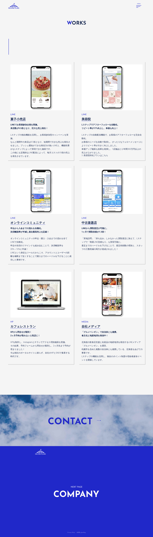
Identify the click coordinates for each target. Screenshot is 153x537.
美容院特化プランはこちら (96, 155)
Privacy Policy (71, 532)
